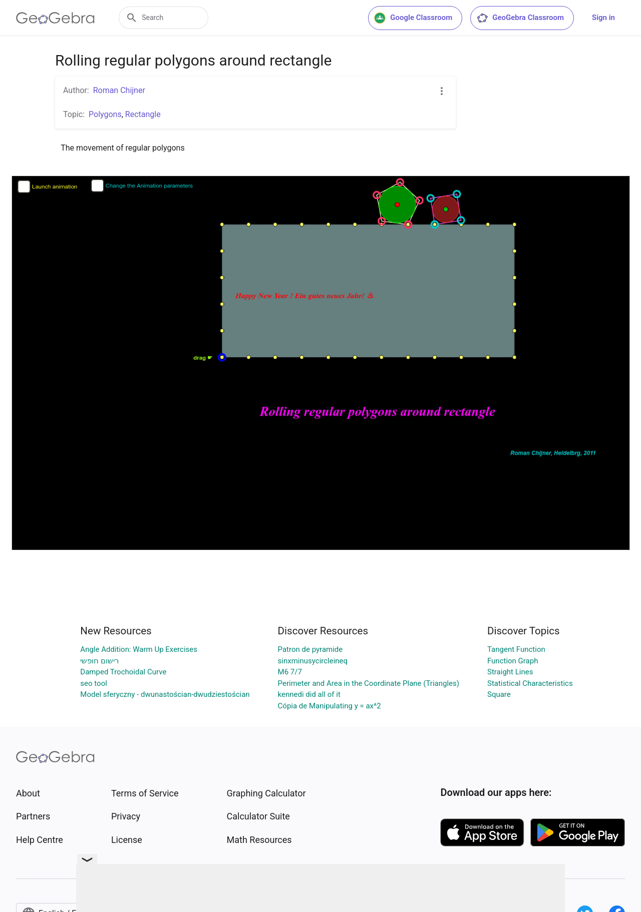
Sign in (603, 17)
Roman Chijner (119, 90)
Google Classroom (413, 18)
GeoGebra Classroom (520, 18)
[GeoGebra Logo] (55, 18)
